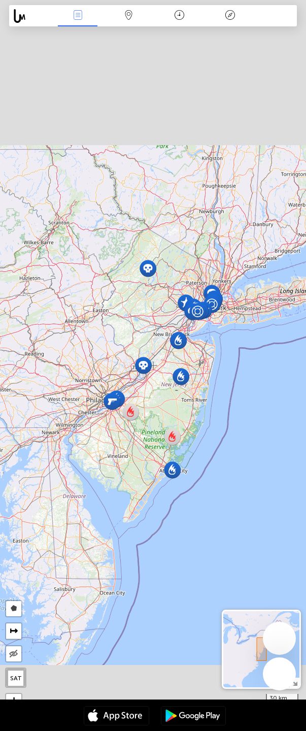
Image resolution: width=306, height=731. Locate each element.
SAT (16, 678)
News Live (78, 16)
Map (128, 16)
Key (230, 16)
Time (179, 16)
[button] (148, 268)
